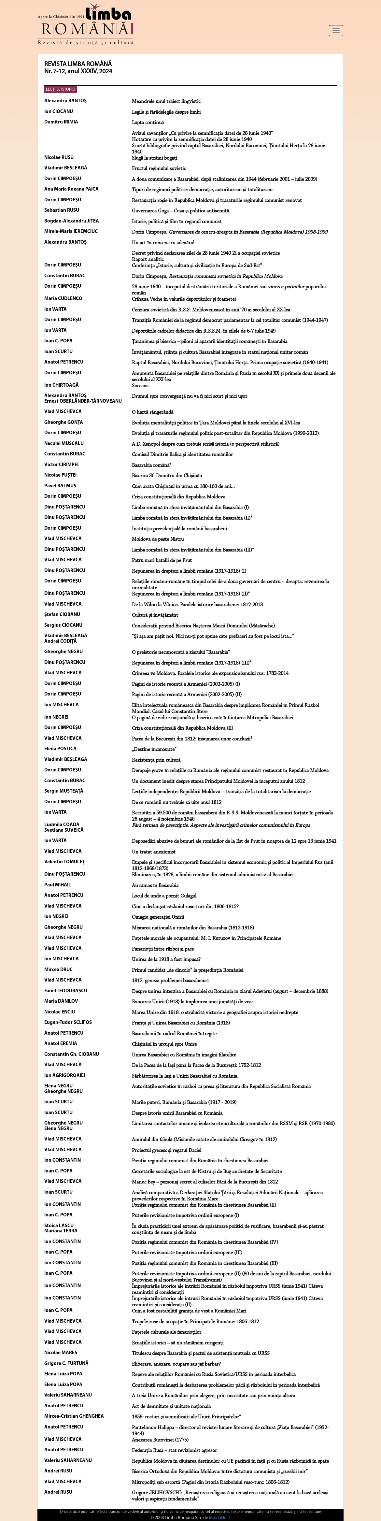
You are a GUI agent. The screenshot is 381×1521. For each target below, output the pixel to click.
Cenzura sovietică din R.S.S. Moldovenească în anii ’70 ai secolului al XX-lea (211, 310)
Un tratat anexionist (154, 852)
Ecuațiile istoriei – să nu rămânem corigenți (177, 1343)
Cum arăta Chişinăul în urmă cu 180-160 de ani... (183, 486)
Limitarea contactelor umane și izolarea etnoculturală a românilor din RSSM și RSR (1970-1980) (233, 1123)
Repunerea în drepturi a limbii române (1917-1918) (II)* (191, 594)
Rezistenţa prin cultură (156, 760)
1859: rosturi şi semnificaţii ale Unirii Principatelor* (186, 1417)
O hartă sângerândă (152, 412)
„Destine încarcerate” (154, 749)
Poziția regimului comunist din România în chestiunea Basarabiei (200, 1161)
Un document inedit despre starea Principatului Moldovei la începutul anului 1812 (218, 781)
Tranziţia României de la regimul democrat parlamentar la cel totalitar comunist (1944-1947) (230, 320)
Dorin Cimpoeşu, (229, 232)
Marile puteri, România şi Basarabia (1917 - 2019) (184, 1102)
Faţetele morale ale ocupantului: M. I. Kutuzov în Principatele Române (206, 938)
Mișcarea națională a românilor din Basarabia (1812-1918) (193, 928)
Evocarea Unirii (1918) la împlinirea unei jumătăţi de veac (192, 1002)
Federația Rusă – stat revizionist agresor (174, 1450)
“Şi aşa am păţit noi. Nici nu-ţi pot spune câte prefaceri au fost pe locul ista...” (213, 636)
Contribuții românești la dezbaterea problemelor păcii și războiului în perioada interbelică (226, 1385)
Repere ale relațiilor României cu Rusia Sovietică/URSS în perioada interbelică (214, 1374)
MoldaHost (219, 1517)
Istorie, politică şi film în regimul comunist (176, 221)
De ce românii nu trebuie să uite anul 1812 (176, 802)
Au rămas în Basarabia (155, 885)
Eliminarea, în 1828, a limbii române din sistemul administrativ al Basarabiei (212, 875)
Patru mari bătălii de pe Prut (162, 560)
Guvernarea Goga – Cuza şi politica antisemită (180, 211)
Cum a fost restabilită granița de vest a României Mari (189, 1311)
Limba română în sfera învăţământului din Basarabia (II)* (192, 518)
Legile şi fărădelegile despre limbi (166, 112)
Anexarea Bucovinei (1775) (160, 1440)
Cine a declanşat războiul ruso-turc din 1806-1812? (185, 907)
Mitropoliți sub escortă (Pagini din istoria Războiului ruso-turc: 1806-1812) (210, 1482)
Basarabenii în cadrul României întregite (174, 1034)
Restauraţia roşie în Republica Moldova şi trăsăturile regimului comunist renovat (217, 200)
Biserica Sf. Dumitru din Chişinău (167, 476)
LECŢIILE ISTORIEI (60, 89)
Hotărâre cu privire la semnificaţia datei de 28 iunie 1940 (192, 139)
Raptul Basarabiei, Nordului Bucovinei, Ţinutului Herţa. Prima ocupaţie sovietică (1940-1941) (230, 363)
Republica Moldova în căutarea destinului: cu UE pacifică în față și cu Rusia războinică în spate (230, 1461)
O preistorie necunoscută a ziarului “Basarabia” (181, 652)
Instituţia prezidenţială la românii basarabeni (179, 529)
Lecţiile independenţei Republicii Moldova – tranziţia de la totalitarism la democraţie (221, 792)
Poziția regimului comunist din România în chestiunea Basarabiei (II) (204, 1205)
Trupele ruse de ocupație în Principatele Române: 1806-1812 (195, 1322)
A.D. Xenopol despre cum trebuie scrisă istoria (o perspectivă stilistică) (205, 444)
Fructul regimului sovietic (159, 168)
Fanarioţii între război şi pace (163, 949)
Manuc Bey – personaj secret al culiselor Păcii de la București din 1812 (205, 1182)
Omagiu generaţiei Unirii (158, 917)
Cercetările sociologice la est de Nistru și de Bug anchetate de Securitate (207, 1171)
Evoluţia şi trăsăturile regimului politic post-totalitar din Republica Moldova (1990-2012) (225, 433)
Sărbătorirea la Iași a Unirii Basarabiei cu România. (185, 1076)
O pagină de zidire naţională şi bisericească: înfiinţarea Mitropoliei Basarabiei (212, 718)
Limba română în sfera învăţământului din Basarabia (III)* (193, 550)
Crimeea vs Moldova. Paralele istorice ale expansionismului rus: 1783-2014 (210, 673)
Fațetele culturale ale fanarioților (166, 1332)
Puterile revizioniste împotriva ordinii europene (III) (187, 1253)
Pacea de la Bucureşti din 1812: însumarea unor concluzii (192, 739)
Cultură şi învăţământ (155, 615)
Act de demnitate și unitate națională (171, 1406)
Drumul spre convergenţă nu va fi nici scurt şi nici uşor (189, 396)
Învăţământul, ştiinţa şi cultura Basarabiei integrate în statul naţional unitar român (220, 352)
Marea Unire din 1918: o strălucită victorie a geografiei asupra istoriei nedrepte (215, 1012)
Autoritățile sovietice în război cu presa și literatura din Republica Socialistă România (221, 1086)
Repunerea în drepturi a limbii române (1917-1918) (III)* (191, 663)
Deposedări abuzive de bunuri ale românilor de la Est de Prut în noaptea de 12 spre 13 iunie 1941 (234, 841)
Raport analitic (147, 259)
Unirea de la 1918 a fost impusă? (166, 959)
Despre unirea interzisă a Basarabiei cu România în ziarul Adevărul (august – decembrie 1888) (230, 991)
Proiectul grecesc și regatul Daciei (166, 1150)
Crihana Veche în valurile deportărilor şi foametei (184, 299)
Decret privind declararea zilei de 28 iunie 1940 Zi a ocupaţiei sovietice (206, 253)
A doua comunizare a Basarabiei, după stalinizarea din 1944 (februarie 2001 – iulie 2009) (224, 179)
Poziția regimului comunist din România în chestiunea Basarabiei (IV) (205, 1242)
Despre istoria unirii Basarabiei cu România (177, 1113)
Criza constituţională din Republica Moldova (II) (182, 728)
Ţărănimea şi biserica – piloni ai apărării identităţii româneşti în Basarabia (209, 341)
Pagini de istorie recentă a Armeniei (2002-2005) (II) (187, 694)
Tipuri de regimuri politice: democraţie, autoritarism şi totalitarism (202, 190)
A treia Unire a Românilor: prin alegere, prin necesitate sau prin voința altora (213, 1396)
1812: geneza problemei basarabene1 (170, 980)
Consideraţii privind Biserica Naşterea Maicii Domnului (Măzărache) (203, 626)
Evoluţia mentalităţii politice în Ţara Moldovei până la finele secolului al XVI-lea (216, 423)
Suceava (140, 386)
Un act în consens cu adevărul (163, 243)
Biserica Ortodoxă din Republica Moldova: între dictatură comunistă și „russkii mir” (220, 1471)
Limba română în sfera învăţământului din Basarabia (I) (190, 507)
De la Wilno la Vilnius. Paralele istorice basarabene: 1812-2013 (197, 605)
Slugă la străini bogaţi (154, 158)
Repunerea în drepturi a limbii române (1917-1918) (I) (189, 571)
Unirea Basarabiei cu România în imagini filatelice (184, 1055)
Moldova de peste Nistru (158, 539)
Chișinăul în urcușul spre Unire (164, 1044)
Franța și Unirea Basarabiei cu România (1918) (181, 1023)
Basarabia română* (151, 465)
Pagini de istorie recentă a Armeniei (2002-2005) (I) (186, 684)
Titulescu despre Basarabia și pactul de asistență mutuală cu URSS (201, 1353)
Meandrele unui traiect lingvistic (166, 101)
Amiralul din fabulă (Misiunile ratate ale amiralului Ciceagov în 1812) (204, 1139)
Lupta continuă (148, 122)
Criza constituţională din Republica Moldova (178, 497)
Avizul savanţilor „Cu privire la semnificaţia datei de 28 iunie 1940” (202, 133)
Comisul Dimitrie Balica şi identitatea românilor (182, 454)
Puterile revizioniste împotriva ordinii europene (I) (185, 1215)
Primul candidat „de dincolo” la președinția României (187, 970)
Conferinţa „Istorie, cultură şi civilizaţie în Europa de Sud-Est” (197, 265)
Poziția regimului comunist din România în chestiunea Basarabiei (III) (205, 1263)
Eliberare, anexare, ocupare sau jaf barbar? (176, 1364)
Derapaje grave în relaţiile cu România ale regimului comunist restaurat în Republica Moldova (230, 770)
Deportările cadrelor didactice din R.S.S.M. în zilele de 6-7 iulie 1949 (203, 331)
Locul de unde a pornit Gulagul (164, 896)
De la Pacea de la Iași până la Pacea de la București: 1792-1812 (196, 1065)
